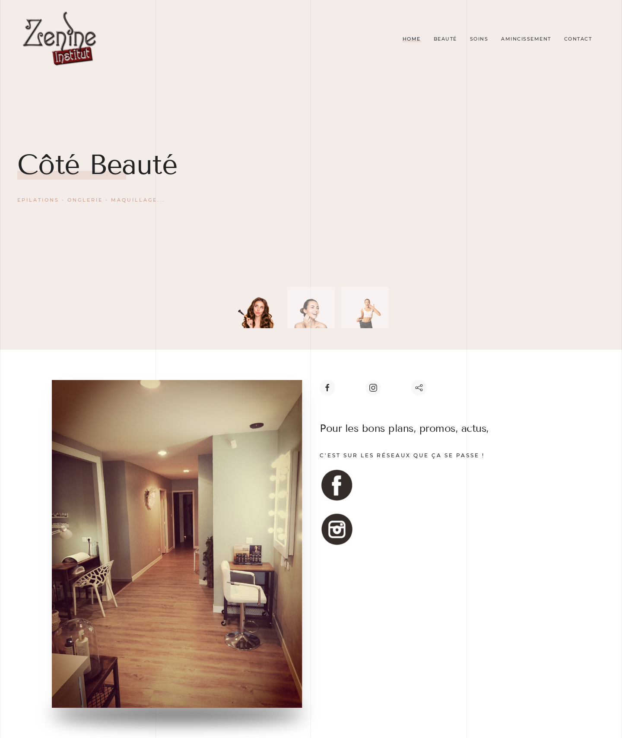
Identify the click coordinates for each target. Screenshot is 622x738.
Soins (479, 39)
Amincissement (526, 39)
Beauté (445, 39)
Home (412, 39)
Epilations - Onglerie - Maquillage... (91, 200)
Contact (578, 39)
